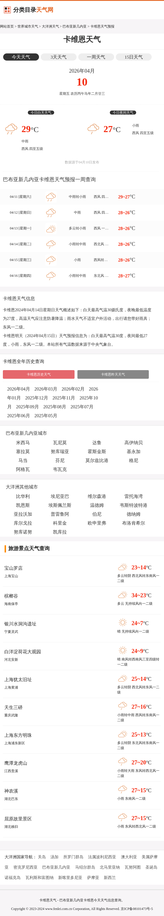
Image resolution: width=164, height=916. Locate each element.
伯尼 (96, 514)
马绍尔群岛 (85, 867)
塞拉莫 (23, 451)
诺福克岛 (13, 878)
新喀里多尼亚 (70, 878)
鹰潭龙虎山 (15, 763)
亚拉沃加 (23, 514)
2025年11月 (63, 397)
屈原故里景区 (18, 818)
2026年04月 (18, 389)
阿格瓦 (23, 469)
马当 (23, 460)
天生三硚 (13, 707)
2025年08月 (54, 406)
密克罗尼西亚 (25, 867)
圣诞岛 (151, 867)
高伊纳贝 (133, 442)
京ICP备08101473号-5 (137, 909)
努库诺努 (23, 531)
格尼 (133, 460)
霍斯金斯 (97, 451)
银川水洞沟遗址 (20, 623)
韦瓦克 (60, 469)
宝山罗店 (13, 568)
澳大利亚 (129, 857)
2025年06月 (18, 415)
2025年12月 (36, 397)
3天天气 (59, 57)
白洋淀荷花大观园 (22, 651)
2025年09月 (27, 406)
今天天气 (21, 57)
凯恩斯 (23, 505)
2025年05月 (45, 415)
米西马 (23, 442)
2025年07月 (82, 406)
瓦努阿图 (133, 867)
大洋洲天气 (50, 26)
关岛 (42, 857)
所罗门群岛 (73, 857)
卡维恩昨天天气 (113, 374)
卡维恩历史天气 (39, 374)
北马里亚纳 (110, 867)
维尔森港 (97, 496)
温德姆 (97, 505)
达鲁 (96, 442)
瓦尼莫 (60, 442)
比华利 (23, 496)
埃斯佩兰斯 (59, 505)
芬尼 (60, 460)
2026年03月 (45, 389)
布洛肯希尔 (133, 523)
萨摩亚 (93, 878)
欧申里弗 (97, 523)
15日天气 (134, 57)
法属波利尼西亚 (102, 857)
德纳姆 (133, 514)
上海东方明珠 (18, 735)
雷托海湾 (133, 496)
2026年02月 (73, 389)
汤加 (54, 857)
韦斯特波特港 (133, 505)
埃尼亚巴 (60, 496)
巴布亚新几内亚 (75, 26)
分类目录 (33, 10)
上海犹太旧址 (18, 679)
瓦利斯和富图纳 (40, 878)
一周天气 (96, 57)
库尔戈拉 (23, 523)
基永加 (133, 451)
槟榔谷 (11, 596)
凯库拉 (60, 531)
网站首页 (7, 26)
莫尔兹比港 (96, 460)
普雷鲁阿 (60, 514)
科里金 (60, 523)
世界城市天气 (27, 26)
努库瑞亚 (60, 451)
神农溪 (11, 791)
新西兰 (110, 878)
